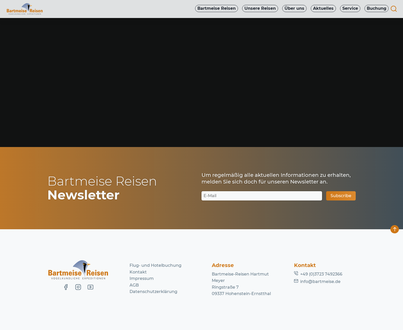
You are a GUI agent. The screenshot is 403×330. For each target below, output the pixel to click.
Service (349, 8)
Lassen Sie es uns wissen (167, 95)
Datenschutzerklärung (153, 291)
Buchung (376, 8)
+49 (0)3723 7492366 (321, 274)
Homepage (250, 101)
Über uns (293, 8)
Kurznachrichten (116, 53)
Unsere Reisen (257, 8)
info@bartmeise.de (320, 281)
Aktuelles (322, 8)
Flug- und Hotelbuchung (155, 265)
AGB (134, 285)
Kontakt (138, 272)
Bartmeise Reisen (214, 8)
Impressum (142, 278)
